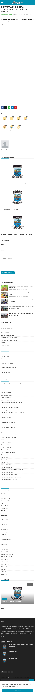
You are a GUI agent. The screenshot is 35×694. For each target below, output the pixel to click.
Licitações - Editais (5, 420)
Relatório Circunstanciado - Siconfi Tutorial (11, 477)
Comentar (3, 256)
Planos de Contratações (6, 546)
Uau (18, 130)
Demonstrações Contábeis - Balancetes (10, 407)
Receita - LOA (4, 459)
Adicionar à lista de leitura (6, 14)
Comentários (5, 240)
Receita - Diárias (5, 454)
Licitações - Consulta (6, 417)
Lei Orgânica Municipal (6, 370)
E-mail (2, 250)
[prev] (28, 584)
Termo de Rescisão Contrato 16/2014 (10, 209)
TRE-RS (3, 510)
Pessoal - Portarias (5, 444)
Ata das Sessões (5, 332)
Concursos (3, 522)
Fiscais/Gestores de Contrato (7, 415)
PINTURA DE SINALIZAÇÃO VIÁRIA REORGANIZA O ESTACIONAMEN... (21, 314)
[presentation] (11, 267)
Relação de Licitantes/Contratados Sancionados (12, 469)
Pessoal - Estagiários (6, 442)
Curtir (4, 122)
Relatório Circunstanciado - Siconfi (9, 474)
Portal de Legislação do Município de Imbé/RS (11, 383)
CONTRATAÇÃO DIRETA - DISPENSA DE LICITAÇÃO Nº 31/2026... (21, 645)
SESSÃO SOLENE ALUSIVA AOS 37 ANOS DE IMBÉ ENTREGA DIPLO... (21, 300)
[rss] (12, 672)
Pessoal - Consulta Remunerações (9, 434)
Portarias (3, 549)
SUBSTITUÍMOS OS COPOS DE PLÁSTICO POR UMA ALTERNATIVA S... (21, 287)
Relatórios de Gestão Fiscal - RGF (9, 479)
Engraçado (25, 122)
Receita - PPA (4, 462)
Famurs (3, 493)
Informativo (3, 529)
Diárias (2, 541)
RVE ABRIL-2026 (13, 651)
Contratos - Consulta (6, 397)
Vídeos (2, 571)
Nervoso (4, 130)
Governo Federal (5, 495)
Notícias (3, 519)
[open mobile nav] (2, 2)
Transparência (4, 539)
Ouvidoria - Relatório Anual (7, 429)
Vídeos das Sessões (6, 345)
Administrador (4, 149)
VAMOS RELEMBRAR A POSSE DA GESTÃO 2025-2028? (20, 293)
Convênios (3, 405)
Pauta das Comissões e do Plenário (9, 337)
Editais (2, 527)
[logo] (17, 2)
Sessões (3, 537)
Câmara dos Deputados (6, 505)
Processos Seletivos (5, 551)
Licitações (15, 14)
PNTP (2, 439)
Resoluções (3, 559)
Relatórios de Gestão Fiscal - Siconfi (9, 482)
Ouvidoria (3, 425)
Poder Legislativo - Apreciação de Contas (10, 449)
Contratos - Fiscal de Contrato (8, 400)
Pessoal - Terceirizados (6, 447)
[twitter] (5, 672)
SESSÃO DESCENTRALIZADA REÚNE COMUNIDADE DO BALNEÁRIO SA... (21, 307)
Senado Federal (4, 508)
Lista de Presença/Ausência (7, 335)
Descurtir (11, 122)
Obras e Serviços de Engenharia (8, 422)
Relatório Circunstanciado (7, 472)
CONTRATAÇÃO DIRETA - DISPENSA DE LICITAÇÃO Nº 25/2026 (16, 184)
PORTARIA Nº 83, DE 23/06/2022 (11, 602)
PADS (2, 544)
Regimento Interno (5, 372)
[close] (33, 683)
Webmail (3, 358)
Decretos (3, 524)
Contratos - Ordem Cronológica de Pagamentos (12, 402)
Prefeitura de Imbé (5, 500)
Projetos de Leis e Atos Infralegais (9, 340)
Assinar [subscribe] (31, 679)
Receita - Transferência (6, 467)
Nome (2, 244)
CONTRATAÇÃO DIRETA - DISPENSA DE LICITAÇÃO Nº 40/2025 (16, 234)
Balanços (3, 566)
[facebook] (2, 672)
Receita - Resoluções (6, 464)
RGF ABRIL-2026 (13, 658)
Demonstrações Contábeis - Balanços (10, 410)
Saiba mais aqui (14, 686)
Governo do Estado (5, 498)
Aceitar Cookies (17, 690)
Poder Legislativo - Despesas (8, 452)
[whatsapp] (9, 672)
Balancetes (3, 564)
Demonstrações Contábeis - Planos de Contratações (13, 412)
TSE (2, 503)
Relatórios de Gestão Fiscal (7, 556)
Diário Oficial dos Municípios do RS (9, 375)
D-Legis (3, 353)
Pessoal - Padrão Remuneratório (8, 437)
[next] (31, 584)
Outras (2, 534)
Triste (11, 130)
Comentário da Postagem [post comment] (7, 272)
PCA (2, 432)
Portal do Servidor (5, 356)
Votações (3, 342)
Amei (18, 122)
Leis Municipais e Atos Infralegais (8, 367)
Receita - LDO (4, 457)
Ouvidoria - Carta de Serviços (8, 427)
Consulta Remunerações (6, 395)
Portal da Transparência (6, 392)
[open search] (33, 2)
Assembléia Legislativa (6, 490)
